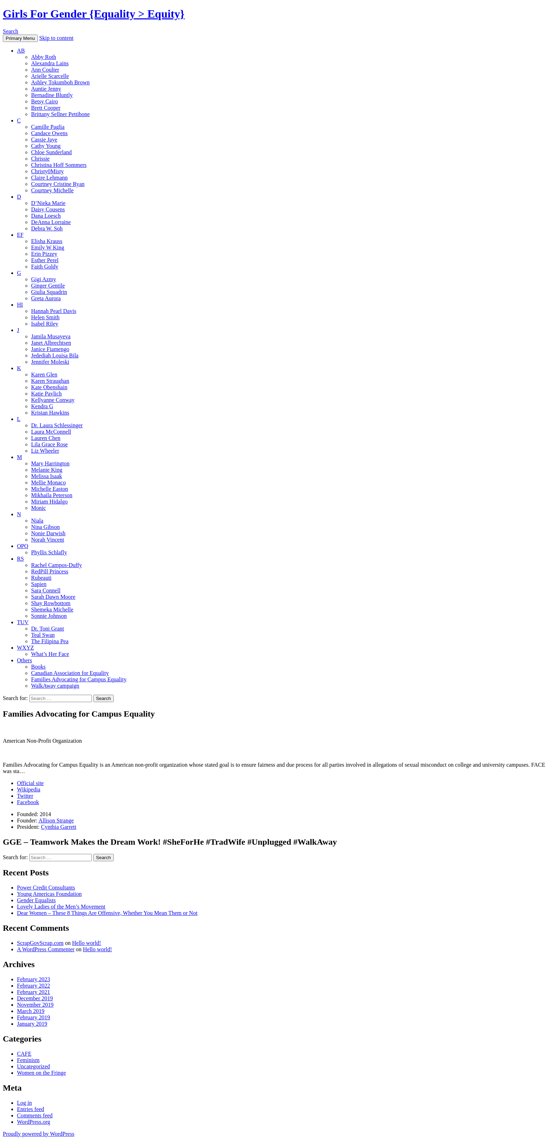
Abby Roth (43, 57)
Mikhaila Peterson (51, 495)
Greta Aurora (46, 298)
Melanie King (46, 470)
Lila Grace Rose (49, 444)
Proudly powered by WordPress (38, 1134)
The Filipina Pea (50, 641)
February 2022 (33, 986)
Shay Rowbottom (51, 603)
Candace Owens (49, 133)
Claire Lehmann (49, 178)
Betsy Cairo (44, 101)
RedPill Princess (49, 571)
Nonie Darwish (48, 533)
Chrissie (40, 159)
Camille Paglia (48, 127)
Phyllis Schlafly (49, 552)
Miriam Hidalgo (49, 502)
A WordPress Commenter (46, 949)
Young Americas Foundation (49, 894)
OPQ (22, 546)
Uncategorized (33, 1066)
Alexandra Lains (50, 63)
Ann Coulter (45, 70)
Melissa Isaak (46, 476)
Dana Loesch (46, 216)
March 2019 (31, 1011)
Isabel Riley (44, 324)
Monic (38, 508)
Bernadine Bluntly (52, 95)
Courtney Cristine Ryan (57, 184)
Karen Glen (44, 375)
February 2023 (33, 979)
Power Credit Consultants (46, 888)
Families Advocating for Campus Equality (78, 679)
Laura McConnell (51, 432)
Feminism (28, 1060)
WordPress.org (33, 1122)
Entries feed (30, 1109)
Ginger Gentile (48, 286)
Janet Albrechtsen (51, 343)
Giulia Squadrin (49, 292)
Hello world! (86, 943)
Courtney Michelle (52, 190)
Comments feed (35, 1115)
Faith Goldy (44, 267)
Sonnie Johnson (49, 616)
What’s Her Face (50, 654)
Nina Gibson (45, 527)
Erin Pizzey (44, 254)
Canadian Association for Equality (70, 673)
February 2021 (33, 992)
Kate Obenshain (49, 387)
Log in (24, 1103)
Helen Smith (45, 317)
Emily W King (47, 248)
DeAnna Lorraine (51, 222)
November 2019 (35, 1005)
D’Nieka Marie (48, 203)
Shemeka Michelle (52, 610)
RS (20, 559)
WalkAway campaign (55, 686)
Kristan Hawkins (50, 413)
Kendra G (42, 406)
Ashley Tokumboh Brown (60, 82)
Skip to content (56, 38)
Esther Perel (45, 260)
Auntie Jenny (46, 89)
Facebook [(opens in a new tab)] (28, 802)
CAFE (24, 1054)
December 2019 (35, 998)
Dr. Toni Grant (47, 629)
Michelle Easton (49, 489)
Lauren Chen (45, 438)
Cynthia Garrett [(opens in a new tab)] (58, 827)
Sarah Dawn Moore (53, 597)
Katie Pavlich (46, 394)
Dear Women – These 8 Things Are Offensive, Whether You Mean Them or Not (107, 913)
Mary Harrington (50, 463)
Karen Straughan (50, 381)
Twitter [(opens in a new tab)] (25, 796)
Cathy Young (46, 146)
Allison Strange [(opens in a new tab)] (56, 821)
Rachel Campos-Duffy (56, 565)
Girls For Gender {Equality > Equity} (93, 13)
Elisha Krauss (46, 241)
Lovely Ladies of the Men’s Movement (61, 907)
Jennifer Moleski (50, 362)
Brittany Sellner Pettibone (60, 114)
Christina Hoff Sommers (59, 165)
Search (10, 31)
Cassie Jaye (44, 140)
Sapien (39, 584)
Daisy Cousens (48, 209)
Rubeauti (41, 578)
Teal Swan (43, 635)
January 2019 (32, 1024)
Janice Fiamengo (50, 349)
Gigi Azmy (43, 279)
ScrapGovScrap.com (40, 943)
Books (38, 667)
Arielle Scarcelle (50, 76)
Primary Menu (20, 38)
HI (20, 305)
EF (20, 235)
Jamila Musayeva (51, 336)
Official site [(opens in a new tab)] (30, 783)
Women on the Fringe (41, 1073)
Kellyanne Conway (53, 400)
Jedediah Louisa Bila (54, 355)
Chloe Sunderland (51, 152)
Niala (37, 521)
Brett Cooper (45, 108)
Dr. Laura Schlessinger (57, 425)
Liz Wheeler (45, 451)
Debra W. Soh (47, 228)
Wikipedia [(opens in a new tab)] (28, 789)
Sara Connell (45, 590)
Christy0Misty (47, 171)
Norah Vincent (47, 540)
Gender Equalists (36, 900)
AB (21, 51)
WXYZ (25, 648)
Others (24, 660)
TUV (23, 622)
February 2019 (33, 1017)
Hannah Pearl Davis (53, 311)
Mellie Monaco (48, 482)
